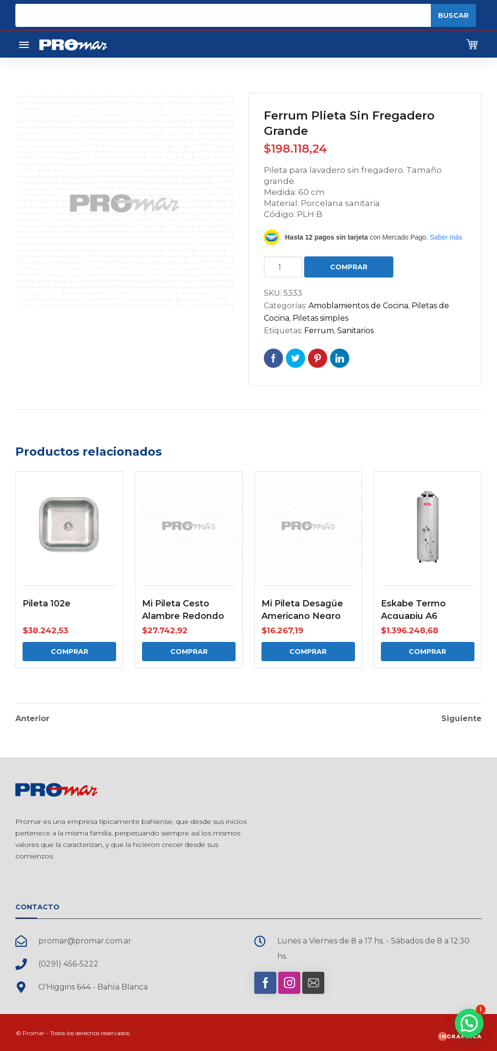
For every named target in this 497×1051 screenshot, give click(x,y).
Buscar (453, 15)
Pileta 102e (47, 603)
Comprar (348, 267)
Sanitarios (355, 330)
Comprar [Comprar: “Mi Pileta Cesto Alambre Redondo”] (189, 651)
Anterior (32, 717)
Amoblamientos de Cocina (358, 305)
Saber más (446, 237)
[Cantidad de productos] (283, 267)
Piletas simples (320, 318)
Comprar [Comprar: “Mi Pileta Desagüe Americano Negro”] (308, 651)
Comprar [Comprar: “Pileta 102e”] (69, 651)
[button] (469, 1023)
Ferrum (319, 330)
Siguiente (461, 717)
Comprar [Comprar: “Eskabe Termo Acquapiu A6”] (427, 651)
